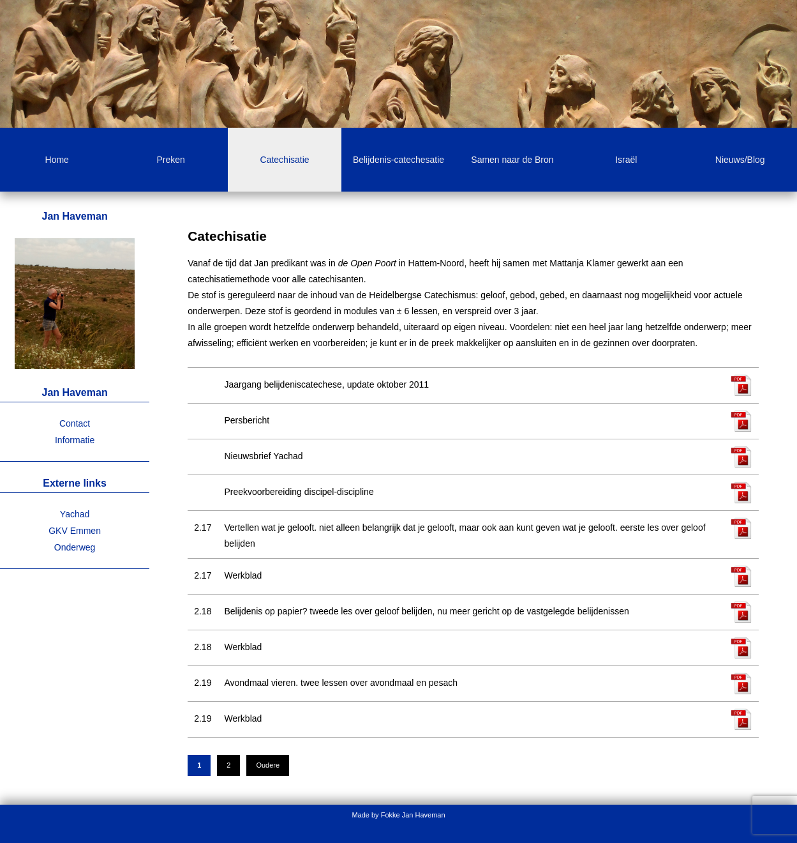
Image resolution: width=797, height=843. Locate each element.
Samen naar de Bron (512, 160)
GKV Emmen (74, 531)
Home (57, 160)
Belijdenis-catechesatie (398, 160)
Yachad (74, 514)
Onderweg (75, 547)
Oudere (267, 765)
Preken (170, 160)
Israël (626, 160)
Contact (74, 423)
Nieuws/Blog (740, 160)
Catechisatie (284, 160)
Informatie (74, 440)
